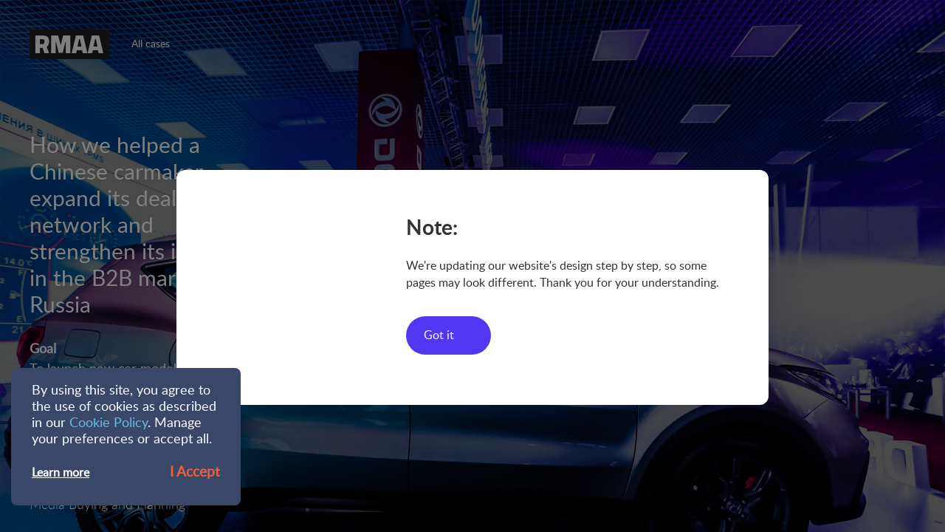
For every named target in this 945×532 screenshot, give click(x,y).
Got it (439, 335)
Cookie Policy (108, 423)
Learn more (60, 473)
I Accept (195, 473)
